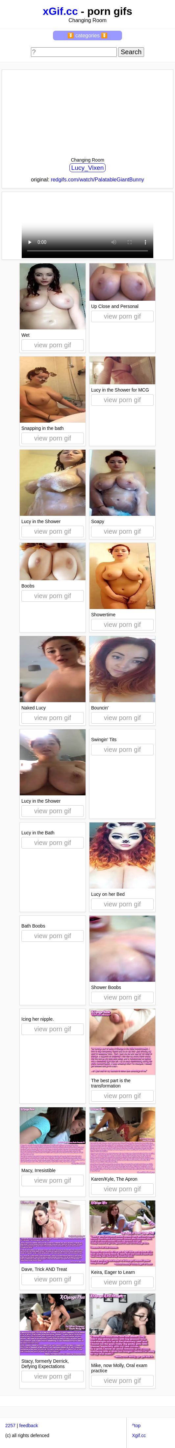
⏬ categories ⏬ (87, 35)
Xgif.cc (139, 1435)
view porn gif (52, 345)
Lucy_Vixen (87, 167)
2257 (10, 1425)
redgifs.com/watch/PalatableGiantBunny (97, 179)
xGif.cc (60, 11)
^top (136, 1425)
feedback (28, 1425)
